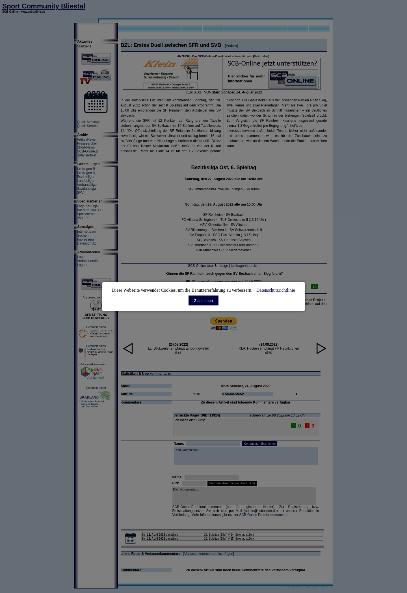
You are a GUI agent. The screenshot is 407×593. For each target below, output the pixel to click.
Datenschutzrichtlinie (275, 290)
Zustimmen (203, 300)
